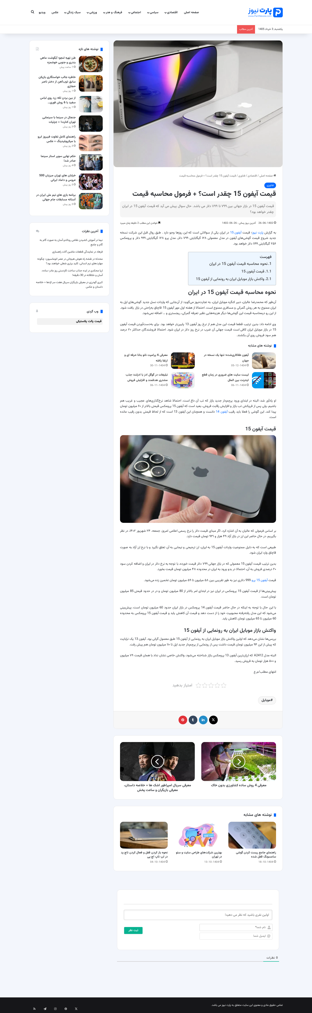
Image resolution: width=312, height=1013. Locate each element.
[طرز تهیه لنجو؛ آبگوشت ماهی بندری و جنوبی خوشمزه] (91, 64)
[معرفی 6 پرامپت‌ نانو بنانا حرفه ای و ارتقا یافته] (183, 360)
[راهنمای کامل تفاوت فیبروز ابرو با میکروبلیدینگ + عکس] (91, 143)
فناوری (241, 176)
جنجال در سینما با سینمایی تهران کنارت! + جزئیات (59, 120)
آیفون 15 (236, 232)
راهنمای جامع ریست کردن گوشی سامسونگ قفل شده (256, 854)
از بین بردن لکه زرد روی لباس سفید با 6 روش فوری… (58, 100)
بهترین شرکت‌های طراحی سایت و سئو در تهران (199, 854)
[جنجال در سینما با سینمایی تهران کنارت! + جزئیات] (91, 123)
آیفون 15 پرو (260, 580)
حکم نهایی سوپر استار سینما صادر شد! (58, 158)
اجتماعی (136, 12)
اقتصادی (172, 12)
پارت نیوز (257, 232)
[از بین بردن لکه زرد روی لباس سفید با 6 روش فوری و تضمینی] (91, 104)
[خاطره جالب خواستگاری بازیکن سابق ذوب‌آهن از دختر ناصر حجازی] (91, 83)
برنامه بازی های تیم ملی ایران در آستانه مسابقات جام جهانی (56, 197)
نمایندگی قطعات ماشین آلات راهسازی (72, 252)
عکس (55, 12)
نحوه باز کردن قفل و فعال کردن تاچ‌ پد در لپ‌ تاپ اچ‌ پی (144, 854)
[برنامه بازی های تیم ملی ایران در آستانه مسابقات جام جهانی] (91, 201)
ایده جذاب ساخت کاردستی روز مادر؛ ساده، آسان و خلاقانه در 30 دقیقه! (72, 273)
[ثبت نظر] (133, 930)
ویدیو (42, 12)
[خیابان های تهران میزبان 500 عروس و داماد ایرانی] (91, 181)
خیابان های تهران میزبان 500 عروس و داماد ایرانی (57, 178)
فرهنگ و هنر (114, 12)
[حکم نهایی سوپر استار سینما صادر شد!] (91, 162)
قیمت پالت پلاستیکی (89, 321)
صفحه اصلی (191, 12)
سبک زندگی (74, 12)
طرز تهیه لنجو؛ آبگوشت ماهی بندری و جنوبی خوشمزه (58, 60)
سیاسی (154, 12)
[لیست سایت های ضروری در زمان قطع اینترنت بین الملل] (264, 380)
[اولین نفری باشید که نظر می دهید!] (198, 915)
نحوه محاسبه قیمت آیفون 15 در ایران (238, 264)
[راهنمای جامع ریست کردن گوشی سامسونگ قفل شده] (252, 835)
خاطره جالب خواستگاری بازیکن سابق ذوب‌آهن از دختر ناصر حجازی (57, 82)
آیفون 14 (221, 411)
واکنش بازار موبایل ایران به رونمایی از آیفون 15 (230, 279)
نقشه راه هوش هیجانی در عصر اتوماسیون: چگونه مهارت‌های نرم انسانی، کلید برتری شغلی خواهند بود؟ (70, 261)
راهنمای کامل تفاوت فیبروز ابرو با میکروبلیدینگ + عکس (57, 139)
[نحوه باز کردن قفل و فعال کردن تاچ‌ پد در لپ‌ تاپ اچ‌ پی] (144, 835)
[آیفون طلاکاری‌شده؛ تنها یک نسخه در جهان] (264, 360)
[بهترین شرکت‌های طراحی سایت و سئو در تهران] (198, 835)
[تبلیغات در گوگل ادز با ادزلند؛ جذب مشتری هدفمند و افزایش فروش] (183, 380)
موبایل (266, 700)
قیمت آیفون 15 (252, 271)
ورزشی (93, 12)
